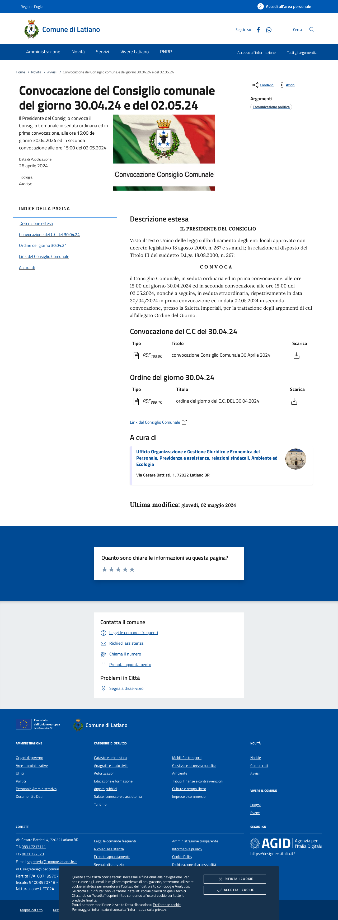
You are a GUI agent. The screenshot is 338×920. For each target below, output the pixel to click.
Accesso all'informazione (256, 52)
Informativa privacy (187, 849)
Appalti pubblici (105, 789)
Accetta (234, 890)
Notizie (255, 758)
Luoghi (255, 805)
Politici (21, 781)
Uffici (20, 773)
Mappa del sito (31, 910)
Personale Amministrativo (36, 789)
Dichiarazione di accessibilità (194, 864)
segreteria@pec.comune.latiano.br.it (51, 869)
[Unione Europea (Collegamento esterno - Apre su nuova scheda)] (39, 725)
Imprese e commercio (188, 796)
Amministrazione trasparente (195, 841)
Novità (36, 72)
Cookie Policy (182, 857)
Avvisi (52, 72)
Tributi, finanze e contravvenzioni (197, 781)
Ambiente (179, 773)
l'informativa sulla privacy (146, 909)
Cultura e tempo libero (189, 789)
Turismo (100, 804)
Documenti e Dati (29, 796)
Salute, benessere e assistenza (118, 796)
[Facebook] (256, 29)
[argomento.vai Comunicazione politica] (271, 107)
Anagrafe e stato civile (111, 765)
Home (20, 72)
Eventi (255, 813)
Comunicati (259, 765)
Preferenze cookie (167, 904)
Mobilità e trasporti (186, 758)
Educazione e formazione (113, 781)
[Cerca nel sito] (311, 29)
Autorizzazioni (104, 773)
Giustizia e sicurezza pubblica (194, 765)
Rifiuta (234, 879)
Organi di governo (29, 758)
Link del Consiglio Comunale (158, 422)
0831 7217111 (34, 847)
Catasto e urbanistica (110, 758)
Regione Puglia (32, 6)
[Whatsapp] (266, 29)
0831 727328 (33, 854)
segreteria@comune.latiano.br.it (52, 862)
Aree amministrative (32, 765)
